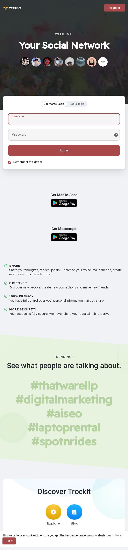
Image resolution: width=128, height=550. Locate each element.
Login (64, 150)
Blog (74, 514)
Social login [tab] (77, 103)
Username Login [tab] (54, 103)
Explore (53, 514)
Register (114, 7)
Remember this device (28, 162)
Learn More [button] (114, 535)
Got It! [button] (9, 541)
